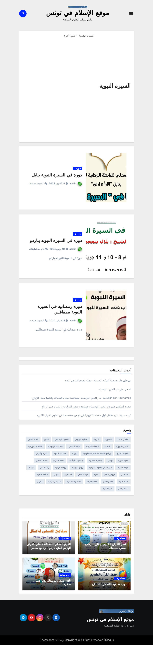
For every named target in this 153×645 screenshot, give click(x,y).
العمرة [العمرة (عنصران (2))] (107, 446)
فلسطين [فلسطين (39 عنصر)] (68, 474)
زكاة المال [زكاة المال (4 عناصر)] (44, 467)
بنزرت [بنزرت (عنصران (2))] (74, 453)
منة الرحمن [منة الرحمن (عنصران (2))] (123, 489)
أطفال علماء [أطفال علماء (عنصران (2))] (122, 439)
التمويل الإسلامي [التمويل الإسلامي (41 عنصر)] (61, 439)
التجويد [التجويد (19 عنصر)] (108, 439)
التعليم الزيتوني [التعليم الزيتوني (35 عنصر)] (81, 439)
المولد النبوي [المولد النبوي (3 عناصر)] (122, 453)
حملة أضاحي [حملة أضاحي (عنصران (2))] (41, 460)
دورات (77, 168)
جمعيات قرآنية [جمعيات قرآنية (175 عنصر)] (76, 460)
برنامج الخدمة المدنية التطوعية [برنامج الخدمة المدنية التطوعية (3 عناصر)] (97, 453)
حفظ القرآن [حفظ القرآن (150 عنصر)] (58, 460)
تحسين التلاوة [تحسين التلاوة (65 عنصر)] (60, 453)
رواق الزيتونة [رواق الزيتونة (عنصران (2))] (77, 467)
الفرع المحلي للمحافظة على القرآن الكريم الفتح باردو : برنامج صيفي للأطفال (49, 548)
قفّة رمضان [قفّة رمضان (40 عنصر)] (108, 481)
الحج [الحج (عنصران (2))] (46, 439)
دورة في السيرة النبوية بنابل (57, 175)
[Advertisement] (58, 88)
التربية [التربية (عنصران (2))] (96, 439)
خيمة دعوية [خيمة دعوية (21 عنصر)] (123, 467)
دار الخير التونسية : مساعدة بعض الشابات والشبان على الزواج (66, 397)
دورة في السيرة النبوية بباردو (56, 241)
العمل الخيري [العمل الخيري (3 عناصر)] (92, 446)
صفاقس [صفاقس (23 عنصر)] (124, 474)
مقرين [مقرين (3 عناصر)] (39, 481)
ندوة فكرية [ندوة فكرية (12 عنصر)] (107, 489)
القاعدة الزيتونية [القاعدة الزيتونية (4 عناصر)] (55, 446)
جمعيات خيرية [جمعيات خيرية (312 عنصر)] (95, 460)
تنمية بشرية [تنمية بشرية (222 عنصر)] (123, 460)
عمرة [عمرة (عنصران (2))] (96, 474)
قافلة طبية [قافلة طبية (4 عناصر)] (123, 481)
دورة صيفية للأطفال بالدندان (109, 584)
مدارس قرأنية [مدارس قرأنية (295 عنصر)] (54, 481)
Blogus (109, 640)
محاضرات (120, 538)
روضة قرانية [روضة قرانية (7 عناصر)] (60, 467)
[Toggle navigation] (131, 13)
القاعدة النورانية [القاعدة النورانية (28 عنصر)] (35, 446)
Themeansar (47, 640)
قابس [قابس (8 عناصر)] (56, 474)
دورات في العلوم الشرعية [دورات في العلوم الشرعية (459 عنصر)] (100, 467)
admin (75, 183)
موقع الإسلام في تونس (77, 13)
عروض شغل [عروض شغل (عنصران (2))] (109, 474)
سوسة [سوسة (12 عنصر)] (31, 467)
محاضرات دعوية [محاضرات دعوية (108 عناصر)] (73, 481)
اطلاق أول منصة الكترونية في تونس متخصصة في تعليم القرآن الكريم (75, 415)
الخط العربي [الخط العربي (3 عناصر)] (33, 439)
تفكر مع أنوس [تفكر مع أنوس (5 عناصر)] (42, 453)
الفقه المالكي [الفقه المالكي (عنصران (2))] (74, 446)
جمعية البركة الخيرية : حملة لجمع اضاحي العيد (91, 380)
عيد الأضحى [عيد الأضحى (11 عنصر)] (83, 474)
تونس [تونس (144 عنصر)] (110, 460)
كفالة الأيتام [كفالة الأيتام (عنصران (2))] (92, 481)
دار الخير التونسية (109, 389)
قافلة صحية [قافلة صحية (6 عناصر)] (42, 474)
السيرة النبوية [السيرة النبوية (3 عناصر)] (122, 446)
